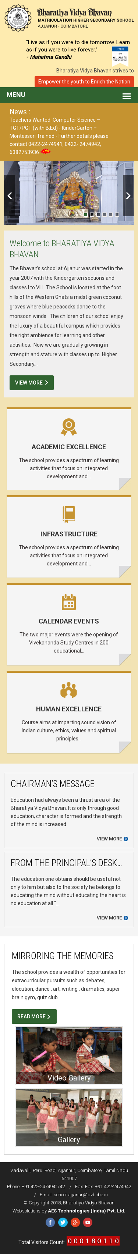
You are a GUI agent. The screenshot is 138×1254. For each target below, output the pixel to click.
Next (128, 195)
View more (109, 839)
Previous (9, 195)
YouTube (88, 1222)
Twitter (63, 1222)
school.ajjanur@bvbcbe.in (81, 1194)
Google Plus (75, 1222)
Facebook (50, 1222)
